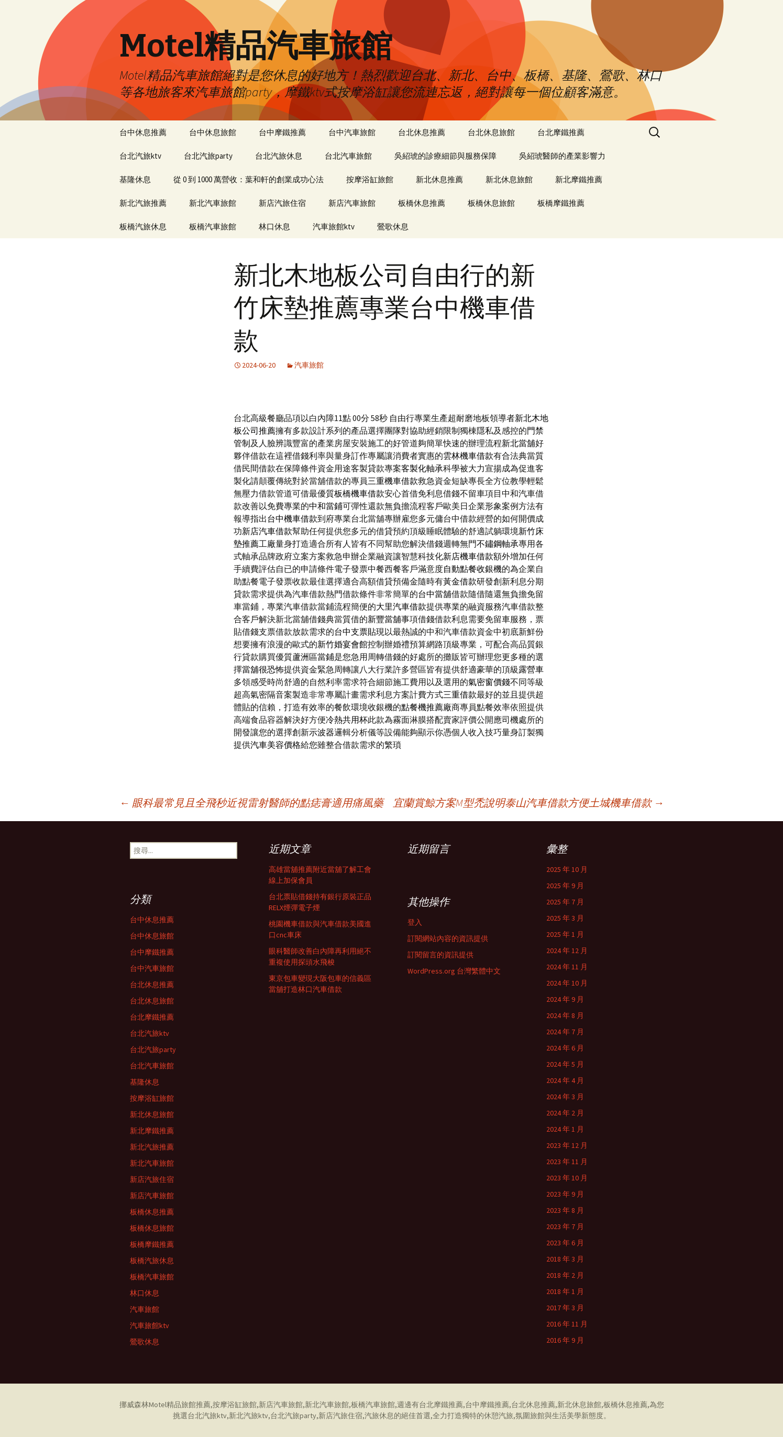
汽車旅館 (309, 365)
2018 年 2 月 (565, 1275)
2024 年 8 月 (565, 1015)
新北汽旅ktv (248, 1415)
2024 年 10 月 (567, 983)
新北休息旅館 (509, 179)
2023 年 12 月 (567, 1145)
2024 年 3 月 (565, 1096)
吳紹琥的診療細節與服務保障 (445, 156)
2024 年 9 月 (565, 999)
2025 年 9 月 (565, 885)
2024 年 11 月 (567, 966)
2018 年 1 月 (565, 1291)
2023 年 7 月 (565, 1226)
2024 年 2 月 (565, 1113)
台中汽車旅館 (352, 132)
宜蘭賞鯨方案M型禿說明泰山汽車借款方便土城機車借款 (528, 802)
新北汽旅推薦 (143, 203)
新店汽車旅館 (352, 203)
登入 (414, 922)
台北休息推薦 (421, 132)
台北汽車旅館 (348, 156)
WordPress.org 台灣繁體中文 (454, 971)
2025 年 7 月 (565, 902)
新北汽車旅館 (212, 203)
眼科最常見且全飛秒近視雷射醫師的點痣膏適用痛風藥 (251, 802)
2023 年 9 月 (565, 1194)
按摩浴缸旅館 (369, 179)
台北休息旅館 (491, 132)
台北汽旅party (208, 156)
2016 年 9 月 (565, 1340)
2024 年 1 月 (565, 1129)
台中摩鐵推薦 (282, 132)
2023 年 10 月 (567, 1177)
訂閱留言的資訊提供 (440, 954)
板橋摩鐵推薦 (561, 203)
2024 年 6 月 (565, 1048)
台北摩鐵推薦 (561, 132)
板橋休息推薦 (421, 203)
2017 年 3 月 (565, 1307)
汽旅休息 (379, 1415)
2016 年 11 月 (567, 1324)
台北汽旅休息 (278, 156)
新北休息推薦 (439, 179)
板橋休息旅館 (491, 203)
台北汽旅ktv (140, 156)
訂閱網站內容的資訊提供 (447, 938)
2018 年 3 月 (565, 1259)
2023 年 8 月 (565, 1210)
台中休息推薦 (143, 132)
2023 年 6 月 (565, 1242)
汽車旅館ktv (334, 226)
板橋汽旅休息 (143, 226)
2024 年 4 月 (565, 1080)
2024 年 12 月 (567, 950)
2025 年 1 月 (565, 934)
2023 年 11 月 (567, 1161)
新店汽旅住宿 (282, 203)
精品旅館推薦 (189, 1404)
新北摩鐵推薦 (578, 179)
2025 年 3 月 (565, 918)
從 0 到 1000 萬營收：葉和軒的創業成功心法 (248, 179)
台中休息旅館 (212, 132)
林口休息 (274, 226)
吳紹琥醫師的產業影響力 (562, 156)
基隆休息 (135, 179)
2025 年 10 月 (567, 869)
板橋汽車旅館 (212, 226)
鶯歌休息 (393, 226)
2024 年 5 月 (565, 1064)
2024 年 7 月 (565, 1031)
